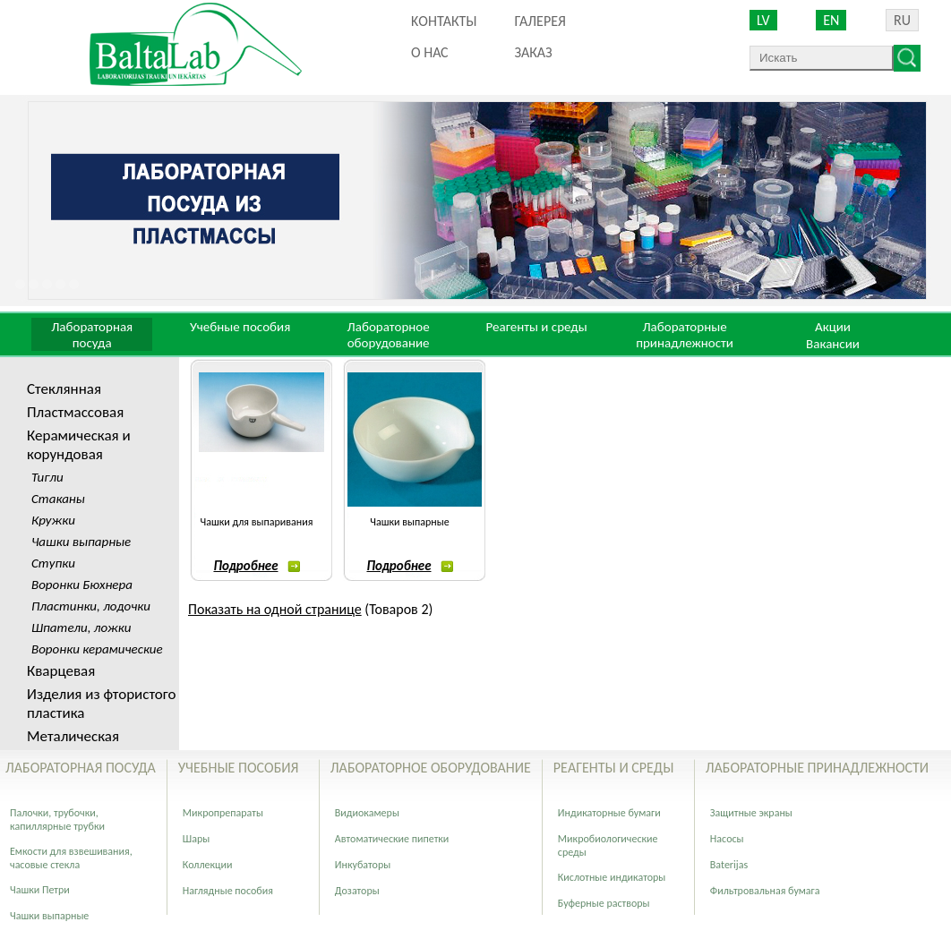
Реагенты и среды (536, 327)
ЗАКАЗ (533, 52)
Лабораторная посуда (92, 335)
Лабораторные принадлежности (684, 335)
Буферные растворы (604, 903)
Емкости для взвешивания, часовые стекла (71, 858)
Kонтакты (443, 21)
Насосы (727, 838)
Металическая (73, 736)
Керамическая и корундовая (79, 445)
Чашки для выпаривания (257, 522)
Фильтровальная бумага (765, 890)
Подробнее (256, 566)
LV (763, 20)
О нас (430, 52)
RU (902, 20)
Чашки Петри (40, 890)
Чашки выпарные (409, 522)
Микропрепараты (223, 813)
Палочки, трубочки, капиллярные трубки (57, 819)
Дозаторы (357, 890)
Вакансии (833, 344)
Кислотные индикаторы (612, 877)
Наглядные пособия (228, 890)
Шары (196, 838)
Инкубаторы (362, 864)
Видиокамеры (367, 813)
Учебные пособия (240, 327)
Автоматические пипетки (392, 838)
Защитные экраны (751, 813)
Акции (833, 327)
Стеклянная (64, 389)
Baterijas (729, 864)
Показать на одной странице (275, 609)
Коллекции (208, 864)
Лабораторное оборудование (388, 335)
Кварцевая (61, 671)
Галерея (539, 21)
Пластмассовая (75, 412)
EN (831, 20)
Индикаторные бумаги (609, 813)
